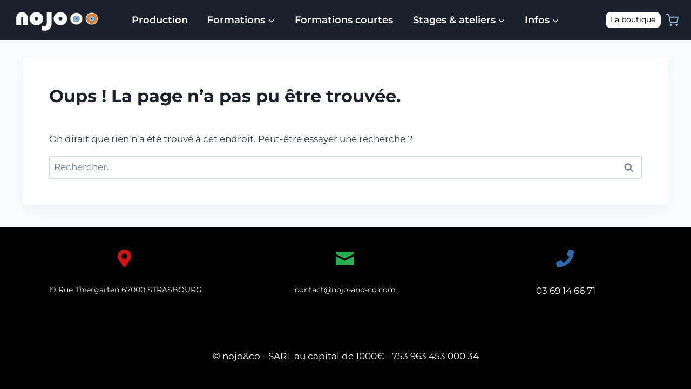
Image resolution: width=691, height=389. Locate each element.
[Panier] (672, 20)
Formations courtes (344, 20)
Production (160, 20)
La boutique (633, 19)
